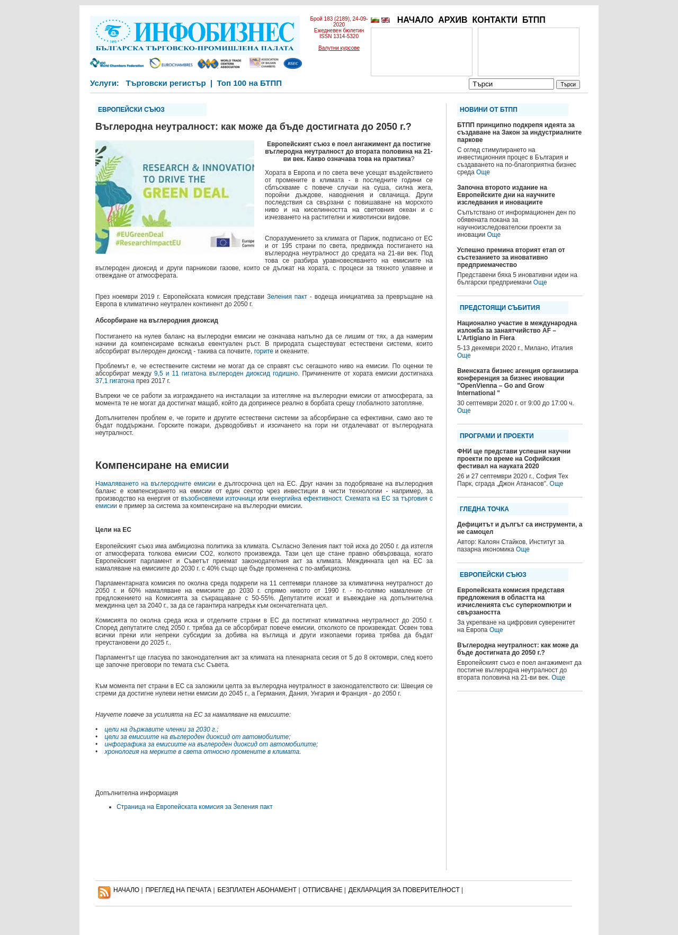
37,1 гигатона (115, 381)
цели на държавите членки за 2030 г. (161, 729)
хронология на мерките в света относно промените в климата (202, 751)
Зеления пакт (287, 296)
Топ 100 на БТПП (249, 82)
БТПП (534, 19)
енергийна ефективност (306, 498)
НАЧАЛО (415, 19)
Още (483, 172)
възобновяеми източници (218, 498)
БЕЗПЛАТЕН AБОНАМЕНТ (257, 890)
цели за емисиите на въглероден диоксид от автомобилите (197, 737)
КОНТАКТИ (495, 19)
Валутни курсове (339, 48)
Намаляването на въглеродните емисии (155, 483)
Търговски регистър (166, 82)
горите (263, 351)
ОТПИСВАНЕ (323, 890)
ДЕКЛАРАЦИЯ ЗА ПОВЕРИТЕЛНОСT (404, 890)
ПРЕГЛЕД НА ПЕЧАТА (178, 890)
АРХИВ (452, 19)
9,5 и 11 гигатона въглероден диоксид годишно (226, 373)
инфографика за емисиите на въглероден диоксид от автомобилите (211, 744)
